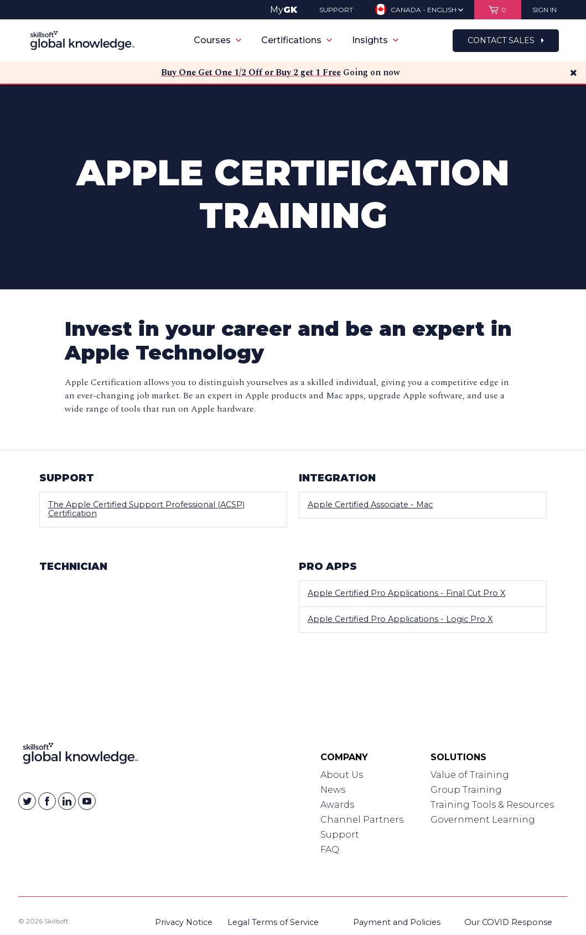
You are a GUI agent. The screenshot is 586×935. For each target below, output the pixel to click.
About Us (341, 775)
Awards (337, 804)
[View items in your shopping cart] (497, 9)
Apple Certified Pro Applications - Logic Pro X (400, 619)
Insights (375, 40)
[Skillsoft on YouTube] (87, 801)
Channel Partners (361, 819)
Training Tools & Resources (492, 804)
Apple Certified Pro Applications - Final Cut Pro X (406, 593)
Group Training (466, 790)
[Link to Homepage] (80, 756)
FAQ (329, 849)
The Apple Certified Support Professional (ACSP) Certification (146, 509)
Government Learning (483, 819)
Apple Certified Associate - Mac (370, 505)
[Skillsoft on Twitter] (27, 801)
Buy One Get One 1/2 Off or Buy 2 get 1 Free (251, 72)
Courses (217, 40)
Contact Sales (506, 40)
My (283, 9)
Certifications (296, 40)
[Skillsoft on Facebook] (47, 801)
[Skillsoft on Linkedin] (67, 801)
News (332, 790)
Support (339, 834)
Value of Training (470, 775)
